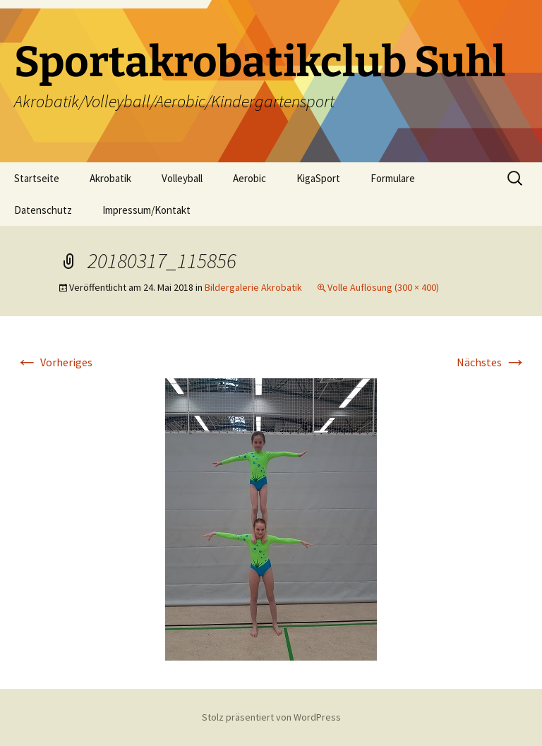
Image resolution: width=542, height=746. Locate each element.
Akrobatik (110, 178)
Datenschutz (43, 210)
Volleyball (182, 178)
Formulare (393, 178)
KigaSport (318, 178)
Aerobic (249, 178)
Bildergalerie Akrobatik (253, 287)
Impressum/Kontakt (146, 210)
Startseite (36, 178)
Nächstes (491, 362)
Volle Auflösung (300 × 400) (383, 287)
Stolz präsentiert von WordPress (271, 717)
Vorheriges (54, 362)
